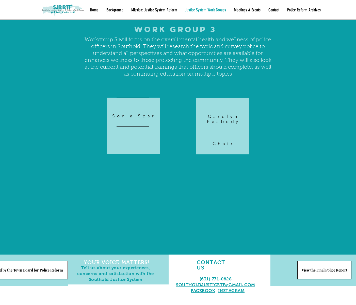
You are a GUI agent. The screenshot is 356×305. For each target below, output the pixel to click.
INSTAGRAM (231, 290)
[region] (133, 126)
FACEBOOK (203, 290)
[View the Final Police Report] (324, 270)
